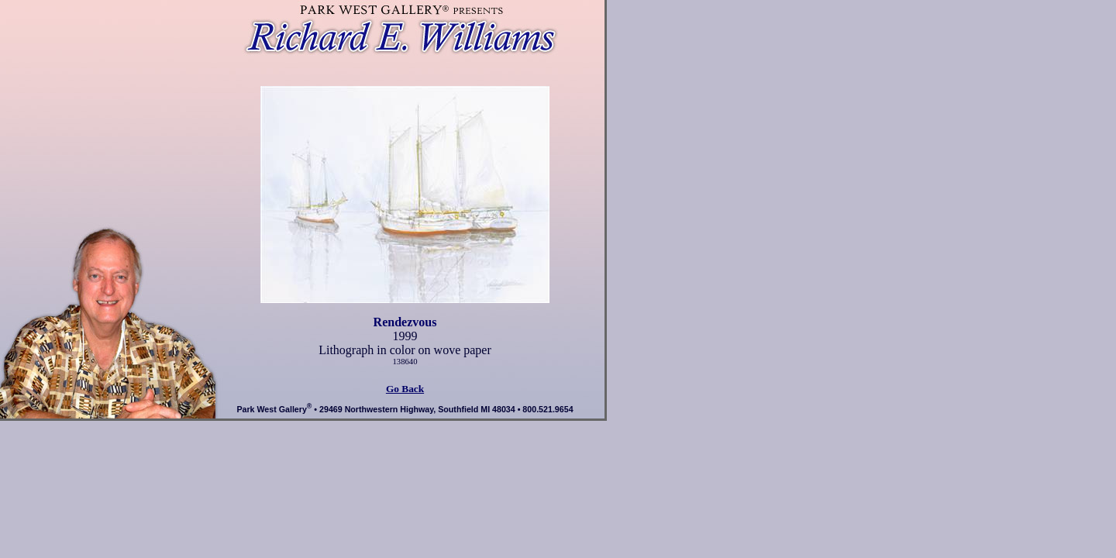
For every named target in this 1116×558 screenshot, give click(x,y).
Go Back (405, 388)
